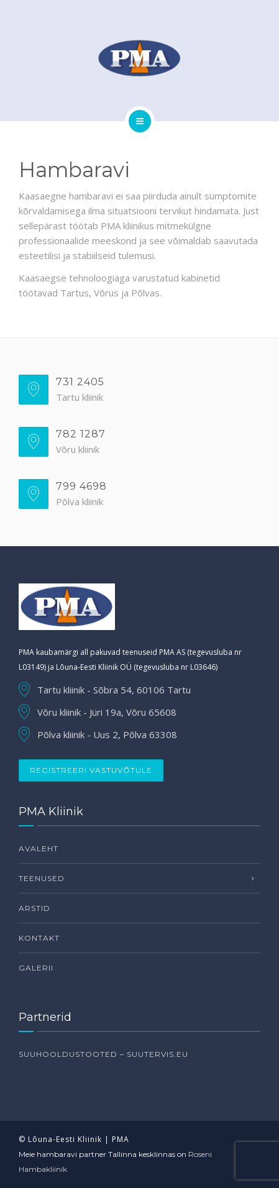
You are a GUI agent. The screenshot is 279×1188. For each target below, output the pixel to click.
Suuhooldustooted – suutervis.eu (103, 1054)
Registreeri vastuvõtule (91, 770)
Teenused (42, 878)
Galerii (36, 967)
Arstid (34, 908)
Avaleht (38, 848)
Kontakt (39, 938)
